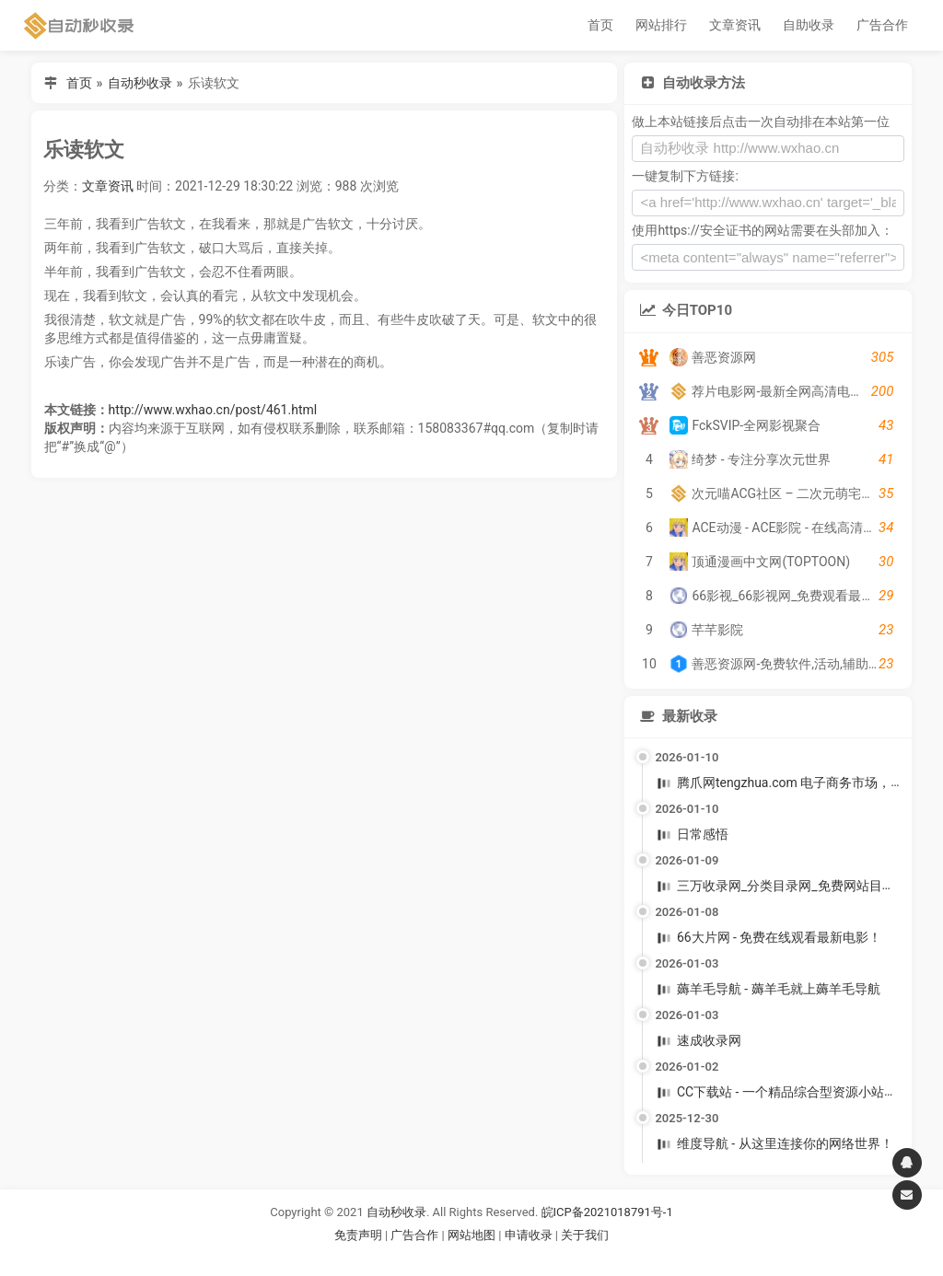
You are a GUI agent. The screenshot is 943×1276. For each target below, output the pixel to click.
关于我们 (585, 1235)
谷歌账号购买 (497, 1257)
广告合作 (882, 24)
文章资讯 (735, 24)
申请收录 (529, 1235)
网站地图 (473, 1235)
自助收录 (808, 24)
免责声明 (358, 1235)
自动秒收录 (140, 82)
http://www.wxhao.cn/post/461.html (213, 409)
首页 (600, 24)
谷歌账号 (434, 1257)
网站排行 (661, 24)
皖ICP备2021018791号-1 (607, 1212)
